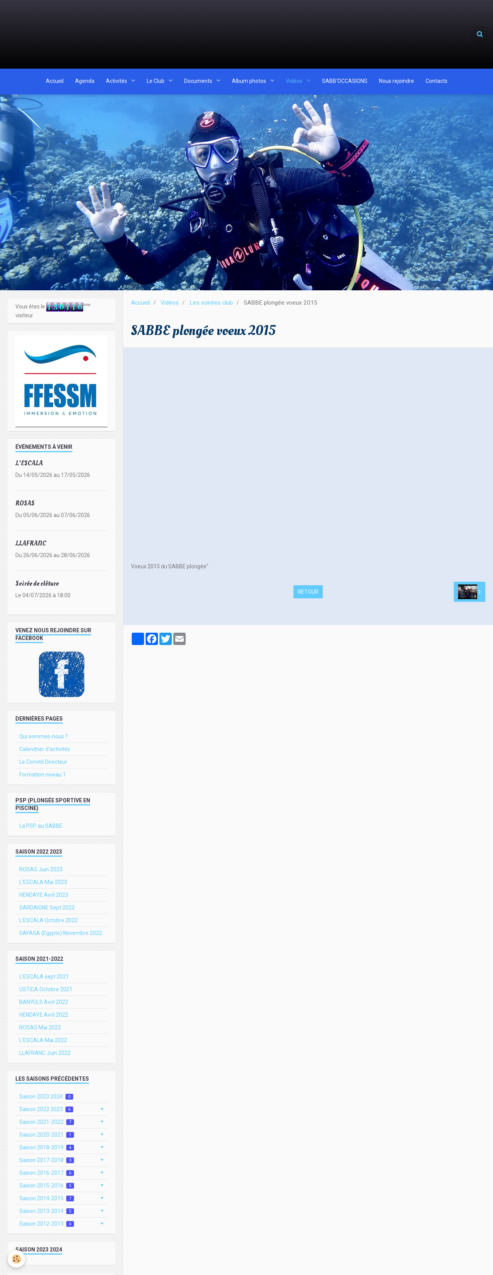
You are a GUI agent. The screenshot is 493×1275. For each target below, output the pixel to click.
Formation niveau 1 (42, 778)
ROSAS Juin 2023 (40, 872)
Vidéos (295, 82)
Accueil (55, 82)
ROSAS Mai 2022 (40, 1030)
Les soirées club (211, 305)
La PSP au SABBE (40, 829)
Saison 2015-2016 (46, 1189)
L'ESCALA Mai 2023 (43, 885)
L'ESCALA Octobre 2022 (48, 923)
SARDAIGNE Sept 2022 (47, 911)
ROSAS (25, 506)
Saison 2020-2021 (46, 1138)
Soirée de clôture (37, 586)
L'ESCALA (29, 466)
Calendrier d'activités (44, 752)
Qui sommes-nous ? (43, 739)
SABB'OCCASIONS (344, 82)
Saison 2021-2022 (46, 1125)
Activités (117, 82)
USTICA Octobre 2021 (45, 992)
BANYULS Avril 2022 (43, 1005)
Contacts (437, 82)
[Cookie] (16, 1259)
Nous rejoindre (396, 82)
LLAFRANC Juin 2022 (44, 1056)
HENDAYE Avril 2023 (43, 898)
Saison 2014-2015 (46, 1201)
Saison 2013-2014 (46, 1214)
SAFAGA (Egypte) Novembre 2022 (60, 936)
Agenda (84, 82)
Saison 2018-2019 (46, 1150)
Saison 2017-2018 (46, 1163)
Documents (198, 82)
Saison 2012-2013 (46, 1227)
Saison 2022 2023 (46, 1112)
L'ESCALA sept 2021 (44, 980)
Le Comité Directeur (43, 765)
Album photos (249, 82)
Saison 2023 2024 (46, 1099)
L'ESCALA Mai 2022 (43, 1043)
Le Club (156, 82)
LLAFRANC (30, 546)
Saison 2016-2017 (46, 1176)
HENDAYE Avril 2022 (43, 1018)
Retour (308, 595)
